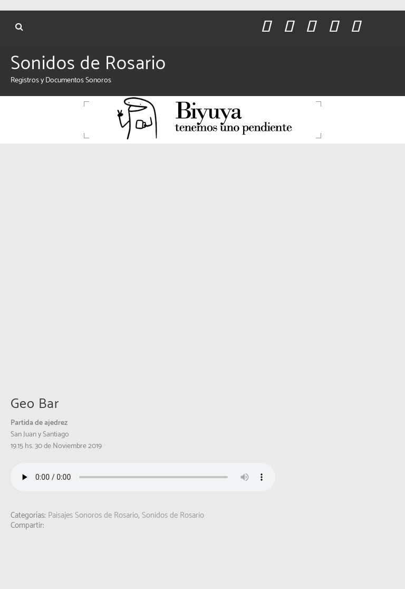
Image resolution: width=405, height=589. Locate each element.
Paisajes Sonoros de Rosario (93, 515)
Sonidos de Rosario (88, 64)
